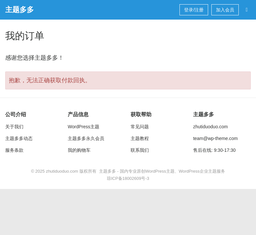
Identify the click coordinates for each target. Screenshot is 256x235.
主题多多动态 (19, 138)
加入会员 (225, 9)
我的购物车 (79, 150)
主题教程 (140, 138)
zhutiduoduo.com (210, 126)
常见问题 (140, 126)
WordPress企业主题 (198, 171)
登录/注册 (194, 9)
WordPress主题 (83, 126)
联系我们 (140, 150)
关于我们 (14, 126)
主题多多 (19, 10)
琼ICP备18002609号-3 (128, 178)
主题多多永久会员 (86, 138)
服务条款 (14, 150)
